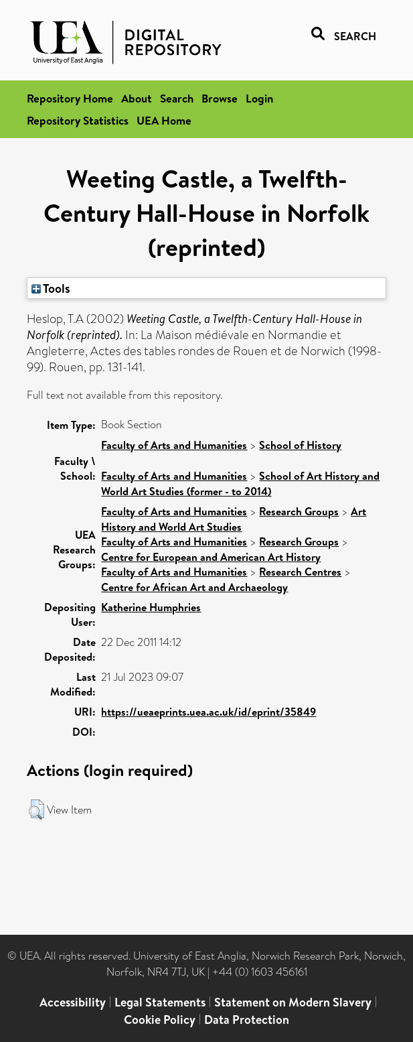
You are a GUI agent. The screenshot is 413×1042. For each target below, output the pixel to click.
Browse (219, 98)
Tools (50, 288)
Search (176, 98)
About (136, 98)
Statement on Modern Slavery (292, 1002)
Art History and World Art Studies (233, 519)
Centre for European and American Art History (211, 556)
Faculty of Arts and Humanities (174, 445)
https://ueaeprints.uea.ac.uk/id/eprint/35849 (208, 711)
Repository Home (70, 98)
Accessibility (72, 1002)
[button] (36, 809)
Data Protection (246, 1019)
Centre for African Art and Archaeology (194, 587)
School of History (300, 445)
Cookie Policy (159, 1019)
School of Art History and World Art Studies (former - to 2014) (240, 483)
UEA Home (164, 120)
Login (259, 98)
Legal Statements (159, 1002)
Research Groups (299, 511)
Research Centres (300, 571)
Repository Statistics (78, 120)
